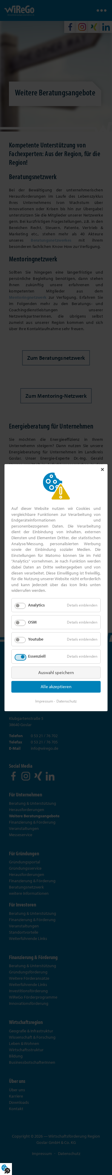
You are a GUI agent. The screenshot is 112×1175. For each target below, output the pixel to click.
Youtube (35, 639)
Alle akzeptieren (56, 686)
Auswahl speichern (56, 672)
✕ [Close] (102, 470)
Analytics (36, 605)
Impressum (44, 700)
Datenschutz (66, 700)
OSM (32, 622)
